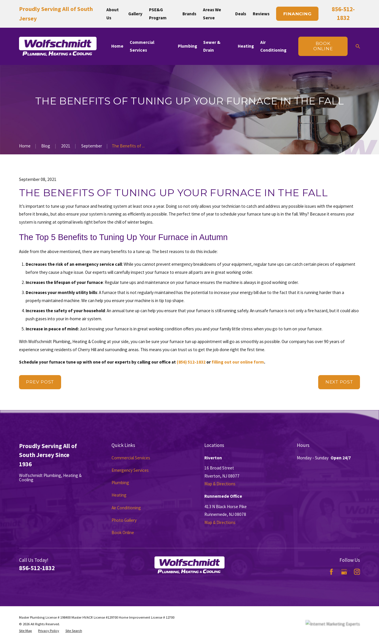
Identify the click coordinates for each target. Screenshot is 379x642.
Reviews (261, 13)
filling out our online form (238, 362)
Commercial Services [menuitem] (142, 46)
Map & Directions (219, 483)
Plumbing (120, 482)
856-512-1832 (37, 568)
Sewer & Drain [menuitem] (211, 46)
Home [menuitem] (117, 46)
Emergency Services (130, 470)
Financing (297, 13)
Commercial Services (131, 458)
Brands (189, 13)
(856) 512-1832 (191, 362)
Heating (119, 495)
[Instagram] (357, 572)
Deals (240, 13)
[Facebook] (331, 572)
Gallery (135, 13)
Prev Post (40, 382)
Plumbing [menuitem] (187, 46)
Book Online (123, 532)
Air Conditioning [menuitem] (273, 46)
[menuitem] (25, 630)
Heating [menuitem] (246, 46)
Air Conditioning (126, 507)
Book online (323, 46)
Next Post (339, 382)
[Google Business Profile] (344, 572)
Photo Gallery (124, 520)
